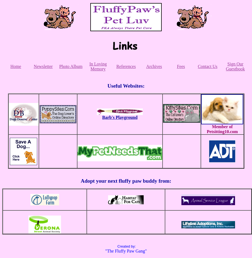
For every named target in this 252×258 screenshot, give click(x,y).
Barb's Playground (120, 117)
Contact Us (208, 66)
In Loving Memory (98, 66)
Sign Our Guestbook (235, 66)
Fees (181, 66)
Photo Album (71, 66)
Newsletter (43, 66)
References (126, 66)
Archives (154, 66)
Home (15, 66)
